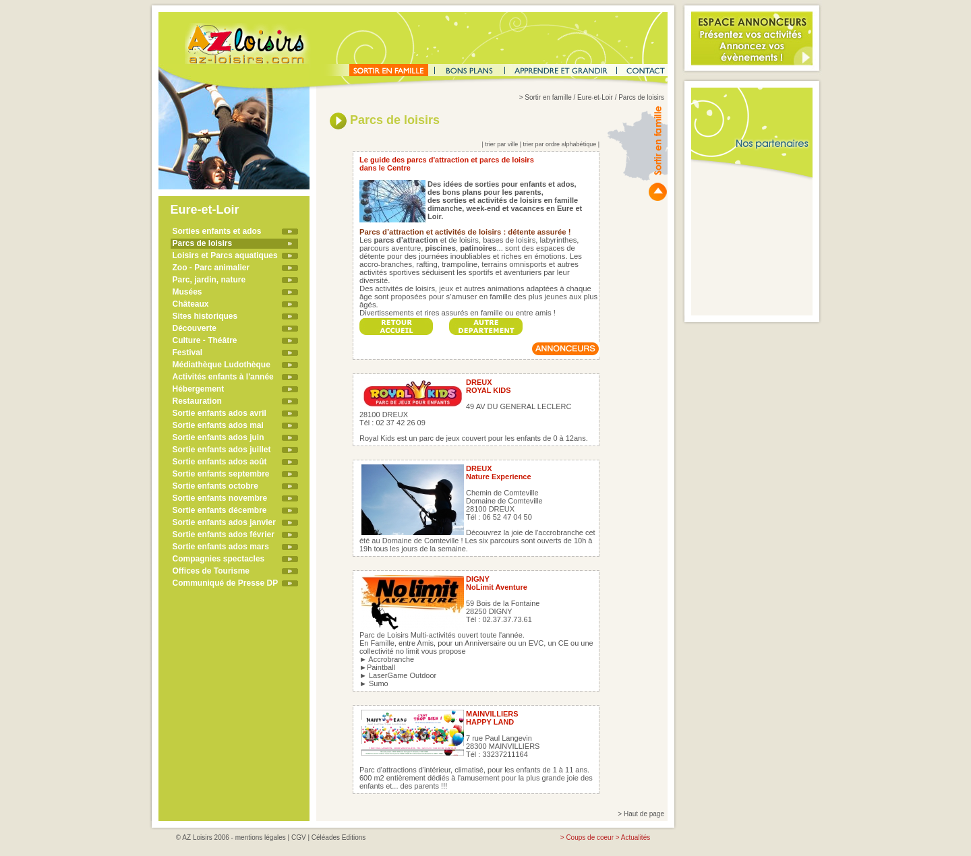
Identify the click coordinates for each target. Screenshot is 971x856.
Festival (188, 352)
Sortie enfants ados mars (221, 546)
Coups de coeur (590, 837)
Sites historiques (205, 316)
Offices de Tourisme (211, 571)
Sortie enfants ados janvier (224, 522)
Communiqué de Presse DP (225, 583)
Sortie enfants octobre (215, 486)
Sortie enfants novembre (220, 498)
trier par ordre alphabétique (560, 144)
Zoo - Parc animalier (211, 267)
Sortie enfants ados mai (218, 425)
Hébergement (199, 389)
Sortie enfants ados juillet (222, 449)
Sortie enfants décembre (220, 510)
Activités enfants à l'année (223, 376)
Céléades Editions (339, 837)
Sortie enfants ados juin (218, 437)
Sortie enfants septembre (221, 474)
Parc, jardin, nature (209, 279)
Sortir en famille (548, 97)
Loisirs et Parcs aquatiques (225, 255)
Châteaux (191, 304)
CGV (298, 837)
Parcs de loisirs (203, 243)
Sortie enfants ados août (220, 461)
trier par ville (501, 144)
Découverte (194, 328)
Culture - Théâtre (205, 340)
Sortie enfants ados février (223, 534)
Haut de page (644, 814)
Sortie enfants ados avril (219, 413)
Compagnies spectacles (219, 558)
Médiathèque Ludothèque (221, 364)
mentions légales (260, 837)
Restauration (197, 401)
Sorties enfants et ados (217, 231)
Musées (187, 292)
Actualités (635, 837)
